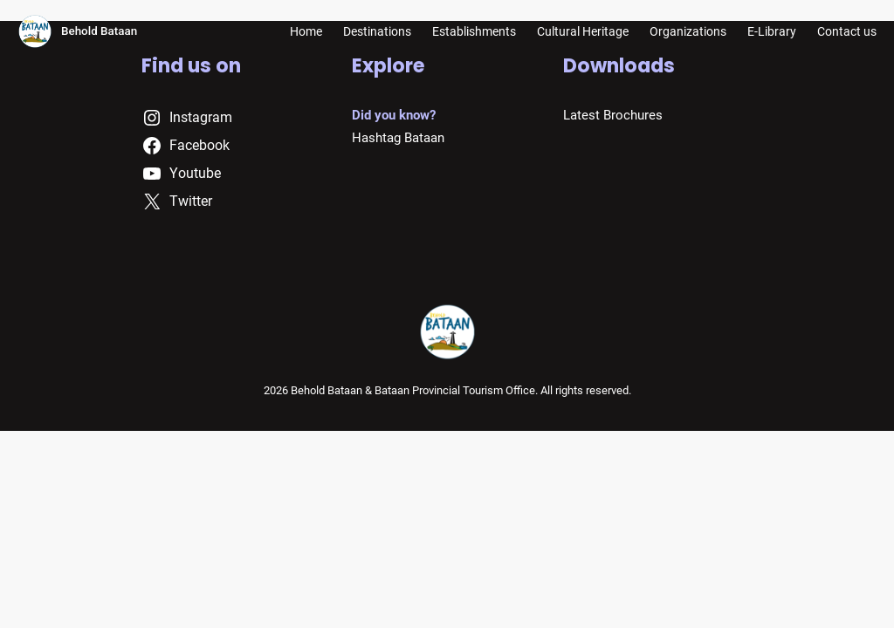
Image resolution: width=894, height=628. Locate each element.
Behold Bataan (99, 31)
